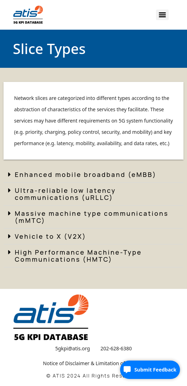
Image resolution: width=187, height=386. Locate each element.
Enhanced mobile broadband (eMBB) (85, 174)
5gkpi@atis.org (72, 348)
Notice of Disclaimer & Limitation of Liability (93, 363)
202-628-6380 (116, 348)
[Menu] (162, 15)
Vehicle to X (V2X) (50, 236)
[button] (93, 175)
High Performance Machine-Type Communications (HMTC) (78, 255)
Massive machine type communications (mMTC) (92, 217)
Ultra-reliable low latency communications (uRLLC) (65, 194)
